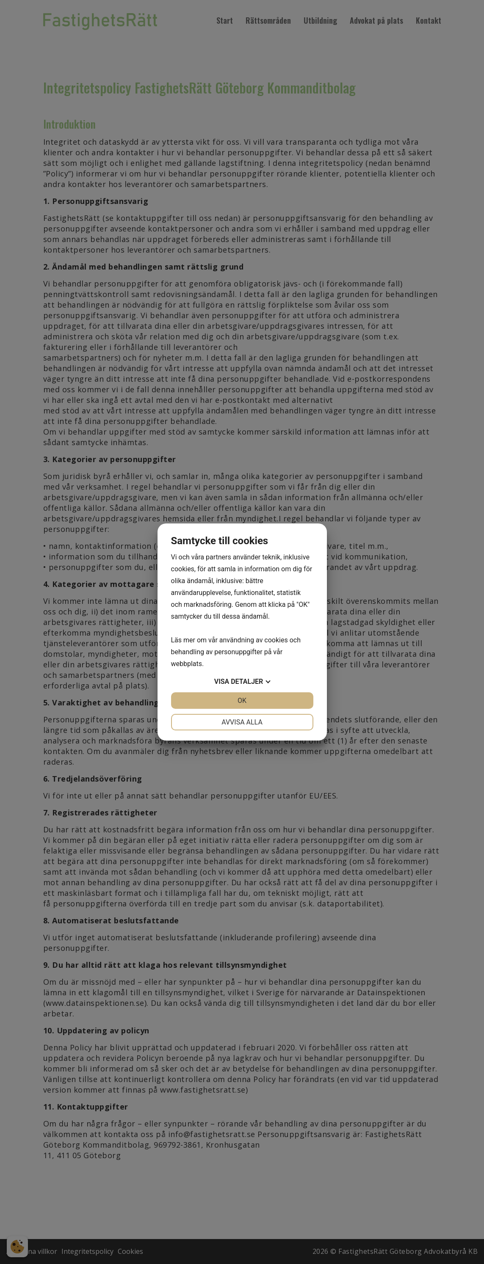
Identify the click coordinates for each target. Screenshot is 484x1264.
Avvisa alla (242, 722)
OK (242, 701)
